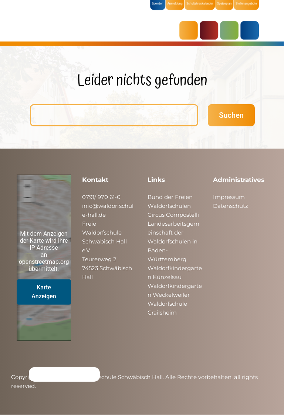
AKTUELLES (190, 30)
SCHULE (231, 30)
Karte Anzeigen (43, 292)
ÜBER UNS (251, 30)
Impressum (229, 196)
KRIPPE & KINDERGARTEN (210, 30)
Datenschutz (230, 205)
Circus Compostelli (173, 214)
